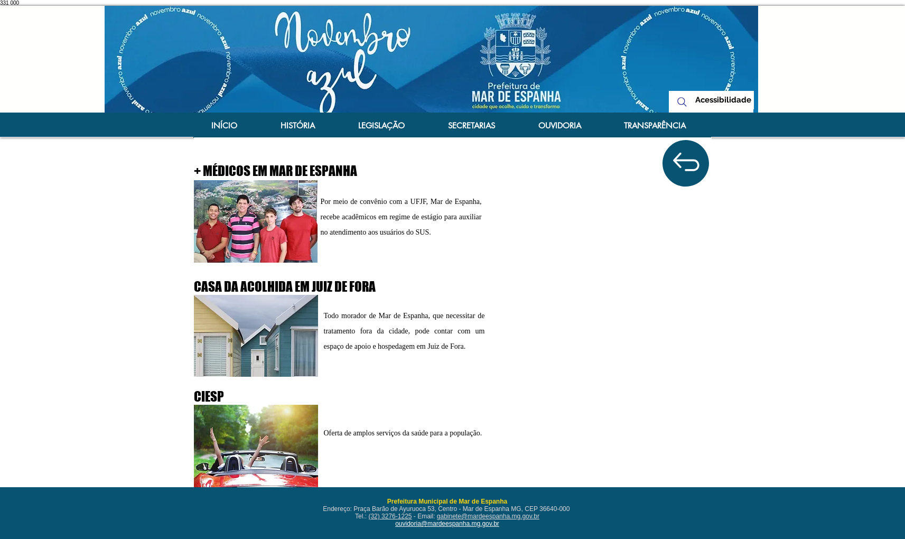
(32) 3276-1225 (390, 516)
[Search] (682, 101)
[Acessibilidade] (723, 100)
